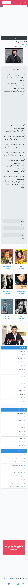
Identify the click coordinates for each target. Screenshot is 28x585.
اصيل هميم (14, 465)
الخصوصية (14, 580)
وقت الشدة (21, 458)
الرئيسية (24, 38)
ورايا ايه (22, 351)
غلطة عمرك (21, 362)
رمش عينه (21, 472)
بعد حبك (22, 387)
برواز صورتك (21, 397)
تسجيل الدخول (6, 2)
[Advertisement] (14, 22)
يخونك (22, 372)
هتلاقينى (22, 394)
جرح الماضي (21, 390)
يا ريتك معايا (21, 424)
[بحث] (2, 6)
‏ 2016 (16, 46)
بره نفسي (22, 369)
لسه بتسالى (21, 441)
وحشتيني (22, 438)
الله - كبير (22, 454)
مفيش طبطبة (21, 468)
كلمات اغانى (17, 38)
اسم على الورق (20, 358)
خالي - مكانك (21, 465)
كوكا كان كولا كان (20, 486)
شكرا (23, 376)
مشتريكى (22, 416)
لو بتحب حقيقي (21, 413)
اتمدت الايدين (21, 434)
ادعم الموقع (12, 578)
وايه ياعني (22, 383)
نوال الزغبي (16, 454)
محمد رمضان (14, 468)
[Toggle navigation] (25, 2)
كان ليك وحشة (20, 461)
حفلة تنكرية (21, 483)
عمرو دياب (18, 479)
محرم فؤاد (16, 472)
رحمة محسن (15, 483)
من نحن (7, 578)
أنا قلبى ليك (21, 420)
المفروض (22, 431)
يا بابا (23, 479)
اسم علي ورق (22, 46)
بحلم (23, 380)
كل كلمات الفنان (21, 402)
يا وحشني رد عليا (20, 476)
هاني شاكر (24, 44)
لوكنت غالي (21, 445)
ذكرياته (22, 354)
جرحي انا (22, 427)
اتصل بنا (3, 578)
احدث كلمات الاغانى (21, 451)
